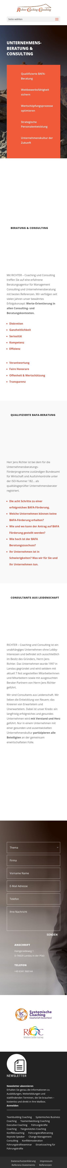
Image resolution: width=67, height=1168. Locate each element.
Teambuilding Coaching (19, 1117)
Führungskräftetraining (40, 1132)
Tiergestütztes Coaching (33, 1128)
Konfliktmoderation (32, 1140)
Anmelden (12, 1105)
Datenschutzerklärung (23, 1161)
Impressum (46, 1161)
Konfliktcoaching (15, 1132)
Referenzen (45, 1165)
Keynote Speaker (16, 1136)
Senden (52, 934)
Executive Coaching (17, 1125)
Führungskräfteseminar (19, 1144)
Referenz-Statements (23, 1165)
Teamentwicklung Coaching (35, 1121)
